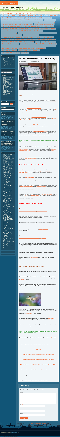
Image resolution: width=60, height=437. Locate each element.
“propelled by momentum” (32, 311)
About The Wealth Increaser (8, 17)
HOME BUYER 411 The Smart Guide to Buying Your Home (29, 30)
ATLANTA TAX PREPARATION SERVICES (12, 19)
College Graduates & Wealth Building (31, 22)
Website (21, 413)
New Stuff (37, 41)
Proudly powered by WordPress (6, 432)
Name (21, 404)
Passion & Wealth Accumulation (48, 41)
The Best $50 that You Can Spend (38, 46)
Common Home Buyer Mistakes (26, 24)
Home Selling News (6, 82)
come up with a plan (40, 276)
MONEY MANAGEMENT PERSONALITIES (45, 39)
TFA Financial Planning (24, 46)
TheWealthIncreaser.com (8, 3)
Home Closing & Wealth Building (9, 33)
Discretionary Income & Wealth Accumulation (29, 28)
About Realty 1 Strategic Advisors (35, 15)
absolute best (50, 337)
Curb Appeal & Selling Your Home (9, 28)
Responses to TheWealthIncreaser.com (10, 43)
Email (21, 409)
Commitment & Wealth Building (48, 22)
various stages (21, 279)
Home (3, 13)
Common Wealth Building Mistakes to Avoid (44, 24)
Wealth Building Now (41, 48)
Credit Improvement (49, 26)
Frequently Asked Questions (8, 30)
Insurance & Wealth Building (8, 83)
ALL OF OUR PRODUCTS (31, 17)
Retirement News (6, 89)
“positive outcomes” (51, 318)
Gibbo (18, 432)
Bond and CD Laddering (49, 19)
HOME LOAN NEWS (23, 33)
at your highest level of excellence (46, 194)
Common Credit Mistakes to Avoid (9, 24)
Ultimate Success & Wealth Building (26, 48)
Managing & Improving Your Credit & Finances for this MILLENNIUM (17, 39)
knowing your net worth (43, 229)
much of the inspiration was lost (30, 158)
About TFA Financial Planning (51, 15)
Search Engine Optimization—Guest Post (29, 43)
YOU (45, 311)
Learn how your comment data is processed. (38, 423)
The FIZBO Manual (51, 46)
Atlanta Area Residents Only (45, 17)
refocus (35, 171)
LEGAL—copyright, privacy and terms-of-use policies (41, 37)
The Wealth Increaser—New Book (9, 48)
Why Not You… (24, 52)
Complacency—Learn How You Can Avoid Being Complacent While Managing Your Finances (22, 26)
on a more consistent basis (26, 319)
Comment (22, 392)
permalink (46, 380)
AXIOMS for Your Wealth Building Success (33, 19)
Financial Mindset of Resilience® (48, 28)
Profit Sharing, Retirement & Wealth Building (8, 58)
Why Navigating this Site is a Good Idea (11, 52)
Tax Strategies (5, 90)
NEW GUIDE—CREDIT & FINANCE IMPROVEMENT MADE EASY (18, 41)
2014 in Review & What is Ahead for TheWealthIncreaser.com (19, 13)
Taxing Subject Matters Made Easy (9, 46)
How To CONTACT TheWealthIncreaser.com (12, 35)
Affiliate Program (20, 17)
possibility (26, 195)
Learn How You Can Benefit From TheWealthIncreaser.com (15, 37)
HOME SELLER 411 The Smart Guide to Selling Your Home (43, 33)
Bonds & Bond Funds (6, 22)
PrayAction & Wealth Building (8, 63)
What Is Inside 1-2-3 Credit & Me (9, 50)
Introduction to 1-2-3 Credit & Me (30, 35)
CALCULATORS (17, 22)
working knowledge (34, 257)
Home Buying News (6, 81)
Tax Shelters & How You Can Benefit (48, 43)
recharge (39, 171)
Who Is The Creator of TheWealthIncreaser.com (28, 50)
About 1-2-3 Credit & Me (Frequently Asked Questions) (14, 15)
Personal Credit (6, 86)
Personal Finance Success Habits (33, 380)
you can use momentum (52, 169)
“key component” (29, 313)
